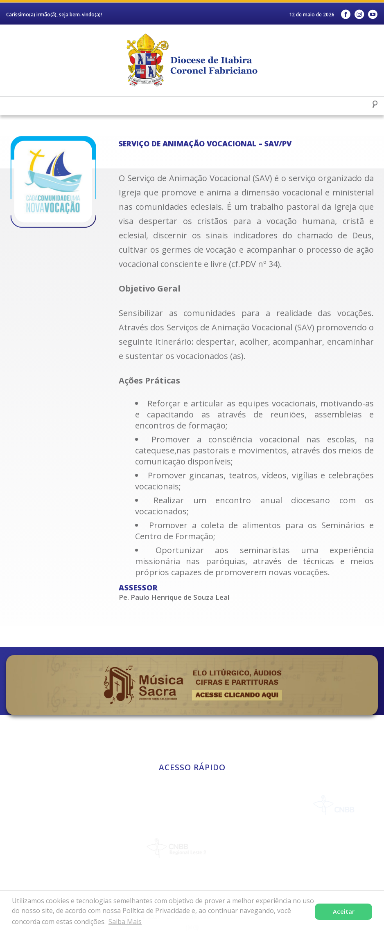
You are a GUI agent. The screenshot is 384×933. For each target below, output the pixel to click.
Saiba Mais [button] (125, 921)
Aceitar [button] (344, 911)
